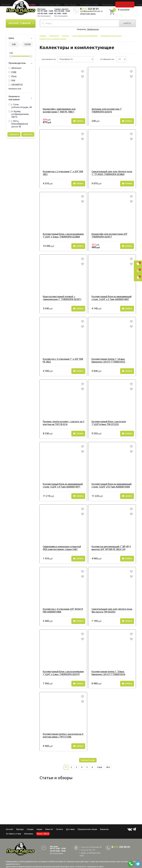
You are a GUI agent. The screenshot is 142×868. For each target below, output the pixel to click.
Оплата (59, 829)
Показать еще (88, 760)
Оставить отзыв (85, 3)
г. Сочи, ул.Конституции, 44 (20, 105)
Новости (49, 829)
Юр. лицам (72, 3)
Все (108, 767)
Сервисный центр (123, 3)
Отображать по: (107, 59)
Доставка (70, 829)
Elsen (13, 76)
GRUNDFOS (16, 84)
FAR (12, 80)
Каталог (30, 3)
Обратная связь (88, 13)
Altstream (15, 67)
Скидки (30, 829)
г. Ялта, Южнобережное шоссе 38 (18, 123)
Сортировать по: (49, 59)
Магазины (28, 833)
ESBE (12, 71)
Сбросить (28, 134)
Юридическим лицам (87, 829)
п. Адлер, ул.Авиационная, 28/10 (19, 114)
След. (99, 767)
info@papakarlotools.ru (91, 10)
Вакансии (104, 829)
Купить (78, 120)
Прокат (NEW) (109, 3)
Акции (39, 829)
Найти (127, 23)
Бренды (38, 3)
